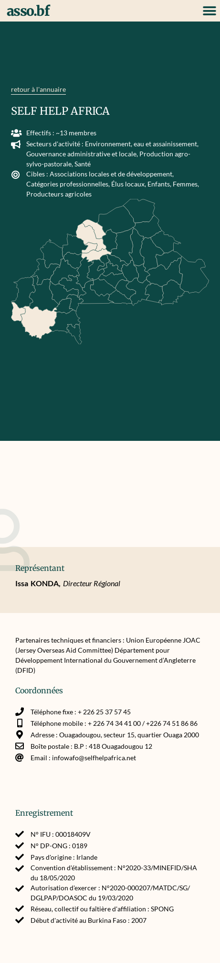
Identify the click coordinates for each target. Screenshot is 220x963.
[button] (209, 11)
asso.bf (28, 11)
